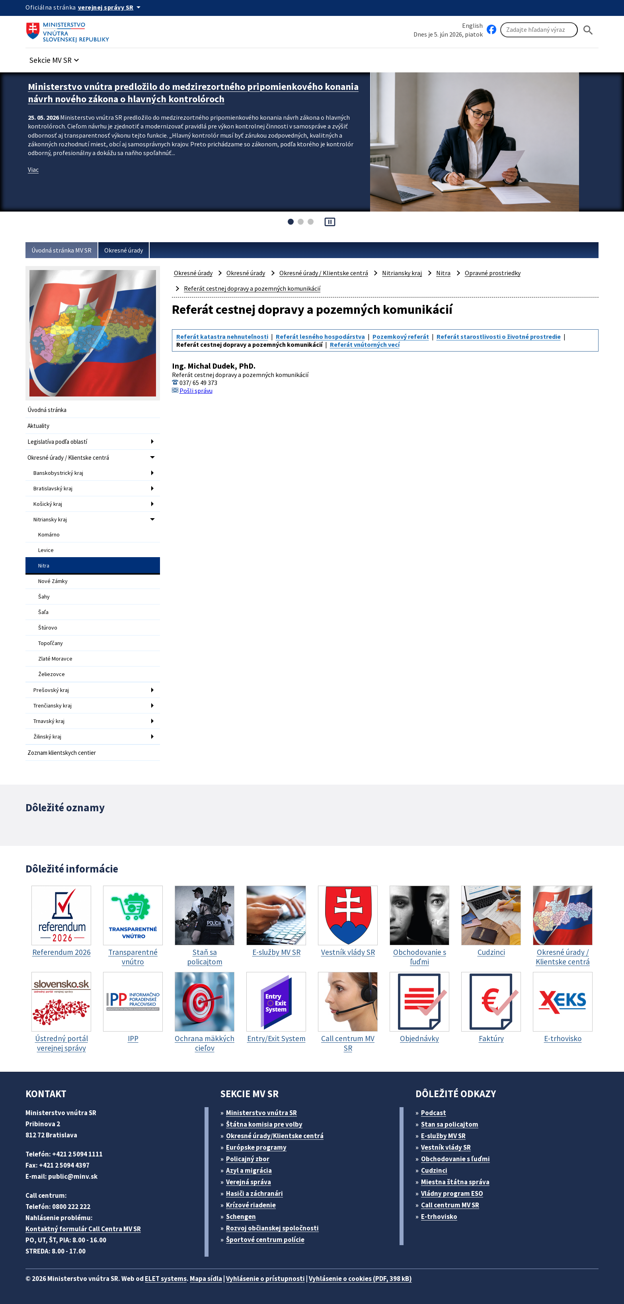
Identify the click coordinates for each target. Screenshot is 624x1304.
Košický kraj (47, 503)
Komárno (49, 534)
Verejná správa (248, 1182)
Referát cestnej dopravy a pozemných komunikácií (252, 288)
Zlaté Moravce (55, 658)
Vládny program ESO (452, 1193)
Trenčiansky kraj (52, 705)
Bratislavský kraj (52, 488)
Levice (46, 550)
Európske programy (256, 1147)
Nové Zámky (53, 581)
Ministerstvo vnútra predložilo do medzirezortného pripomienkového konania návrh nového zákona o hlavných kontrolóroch (193, 92)
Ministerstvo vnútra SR (261, 1112)
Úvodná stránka (46, 410)
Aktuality (38, 425)
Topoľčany (50, 643)
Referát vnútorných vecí (365, 344)
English (472, 25)
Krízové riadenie (251, 1205)
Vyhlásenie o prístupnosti (265, 1278)
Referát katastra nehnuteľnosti (222, 336)
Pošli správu (196, 391)
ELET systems (166, 1278)
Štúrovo (47, 627)
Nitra (43, 565)
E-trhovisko (439, 1216)
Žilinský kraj (47, 736)
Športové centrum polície (265, 1239)
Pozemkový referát (400, 336)
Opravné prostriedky (493, 273)
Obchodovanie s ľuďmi (455, 1158)
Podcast (433, 1112)
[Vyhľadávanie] (539, 29)
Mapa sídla (206, 1278)
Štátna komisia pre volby (264, 1124)
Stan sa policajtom (449, 1124)
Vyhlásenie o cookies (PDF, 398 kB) (360, 1278)
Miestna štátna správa (455, 1182)
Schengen (241, 1216)
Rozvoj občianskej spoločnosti (272, 1228)
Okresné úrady (123, 250)
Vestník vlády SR (446, 1147)
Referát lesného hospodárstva (320, 336)
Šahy (44, 596)
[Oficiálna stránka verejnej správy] (110, 7)
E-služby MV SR (443, 1135)
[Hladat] (588, 30)
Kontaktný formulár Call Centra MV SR (83, 1228)
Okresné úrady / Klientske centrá (68, 457)
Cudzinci (434, 1170)
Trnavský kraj (48, 721)
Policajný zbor (247, 1158)
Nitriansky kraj (50, 519)
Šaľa (43, 612)
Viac (33, 169)
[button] (55, 58)
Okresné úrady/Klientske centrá (275, 1135)
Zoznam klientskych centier (61, 752)
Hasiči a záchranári (254, 1193)
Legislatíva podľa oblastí (57, 441)
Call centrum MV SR (450, 1205)
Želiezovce (51, 674)
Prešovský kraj (51, 690)
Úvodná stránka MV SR (61, 250)
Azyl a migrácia (249, 1170)
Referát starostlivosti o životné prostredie (499, 336)
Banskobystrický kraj (58, 472)
